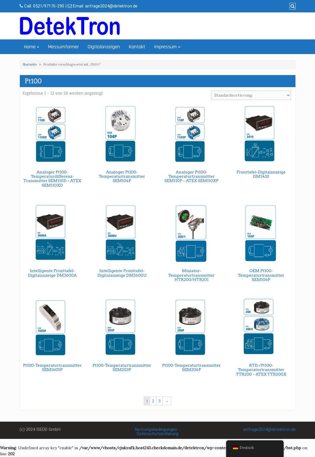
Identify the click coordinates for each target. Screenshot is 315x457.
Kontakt (137, 46)
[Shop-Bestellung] (251, 95)
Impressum (165, 46)
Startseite (30, 64)
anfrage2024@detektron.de (111, 6)
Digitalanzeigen (103, 46)
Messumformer (63, 46)
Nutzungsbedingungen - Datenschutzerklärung (157, 431)
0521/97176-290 (48, 6)
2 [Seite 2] (153, 401)
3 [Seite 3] (160, 401)
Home (30, 46)
